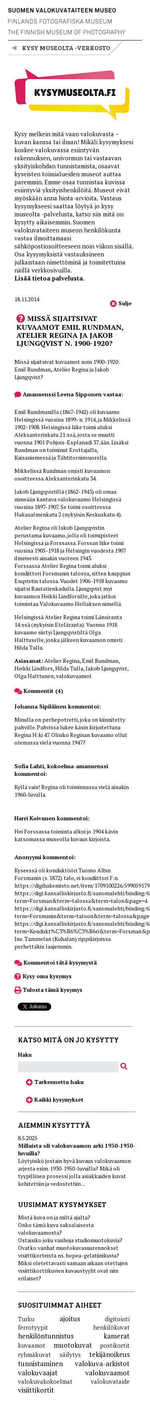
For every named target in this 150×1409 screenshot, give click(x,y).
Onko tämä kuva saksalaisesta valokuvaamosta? (56, 1228)
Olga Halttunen (34, 676)
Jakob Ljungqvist (106, 668)
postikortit (115, 1345)
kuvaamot (31, 1345)
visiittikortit (36, 1390)
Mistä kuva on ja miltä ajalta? (54, 1217)
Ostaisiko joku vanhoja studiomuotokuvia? (70, 1240)
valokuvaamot (74, 676)
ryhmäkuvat (34, 1354)
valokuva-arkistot (102, 1363)
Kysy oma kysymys (43, 976)
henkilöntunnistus (46, 1335)
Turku (26, 1319)
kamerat (117, 1335)
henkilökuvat (111, 1327)
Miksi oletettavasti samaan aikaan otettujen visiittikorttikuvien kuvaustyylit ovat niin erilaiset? (73, 1270)
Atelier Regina (62, 660)
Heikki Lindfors (33, 668)
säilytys (70, 1354)
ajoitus (70, 1318)
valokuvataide (110, 1381)
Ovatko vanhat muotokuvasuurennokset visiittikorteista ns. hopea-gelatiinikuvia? (68, 1251)
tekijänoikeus (109, 1354)
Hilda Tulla (69, 668)
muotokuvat (73, 1345)
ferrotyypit (33, 1327)
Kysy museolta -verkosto (66, 47)
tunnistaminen (40, 1363)
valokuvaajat (38, 1372)
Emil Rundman (100, 660)
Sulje (121, 303)
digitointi (117, 1319)
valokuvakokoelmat (45, 1381)
